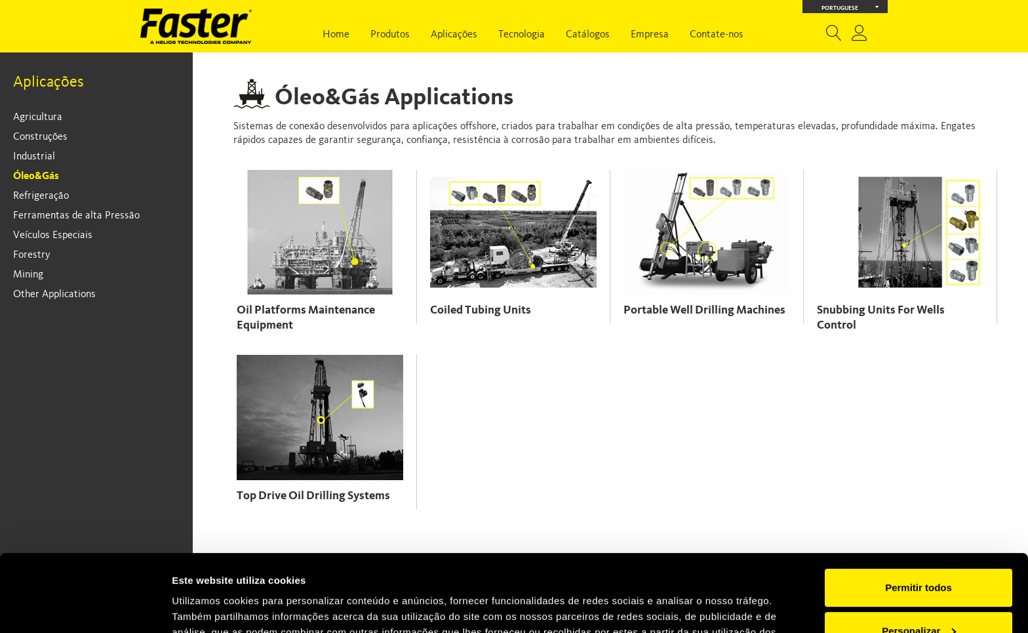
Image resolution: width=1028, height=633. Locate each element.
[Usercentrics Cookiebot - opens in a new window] (85, 607)
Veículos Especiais (52, 235)
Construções (40, 137)
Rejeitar (918, 596)
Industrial (34, 157)
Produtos (390, 35)
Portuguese (850, 7)
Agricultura (37, 117)
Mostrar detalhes (212, 607)
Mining (28, 275)
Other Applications (54, 294)
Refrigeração (41, 196)
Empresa (650, 35)
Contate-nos (716, 35)
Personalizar (919, 553)
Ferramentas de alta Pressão (76, 216)
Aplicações (454, 35)
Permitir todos (918, 510)
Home (336, 35)
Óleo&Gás (36, 176)
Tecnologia (521, 35)
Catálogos (588, 35)
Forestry (31, 255)
